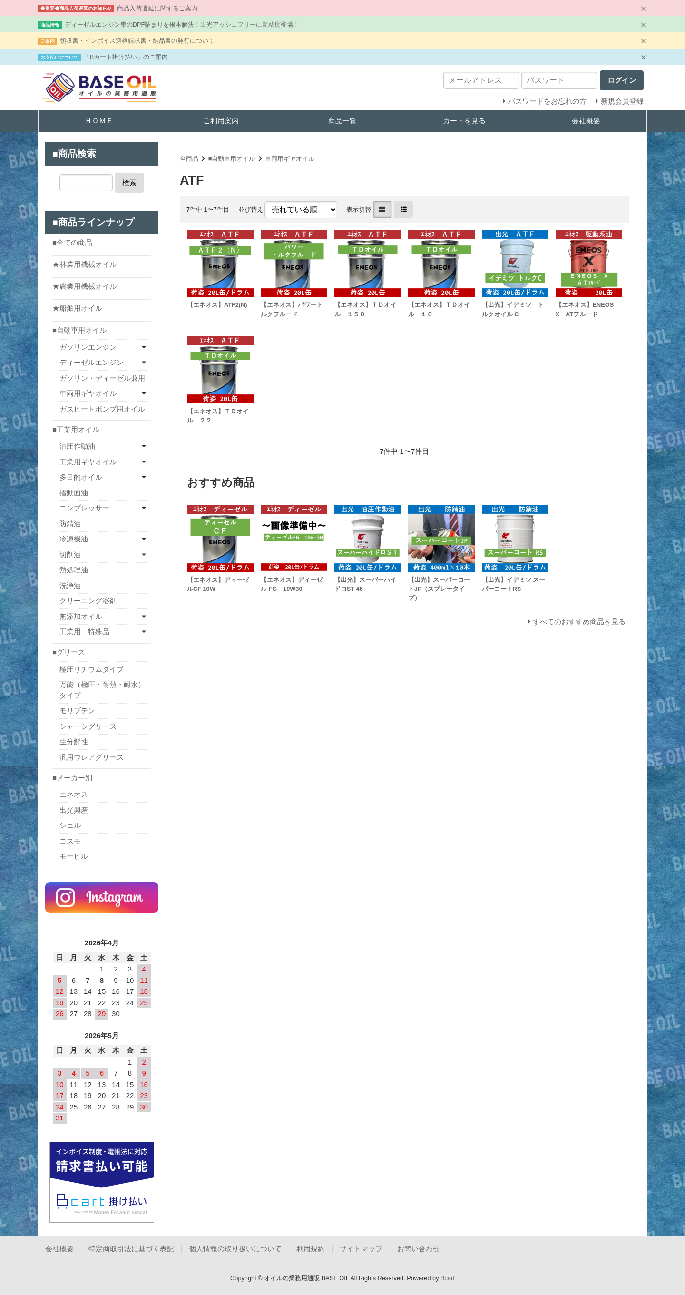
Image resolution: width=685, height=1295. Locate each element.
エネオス (73, 794)
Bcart (447, 1278)
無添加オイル (80, 616)
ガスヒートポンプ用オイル (102, 409)
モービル (73, 856)
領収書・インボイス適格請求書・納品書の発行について (137, 40)
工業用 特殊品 (84, 632)
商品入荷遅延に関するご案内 (157, 8)
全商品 (189, 158)
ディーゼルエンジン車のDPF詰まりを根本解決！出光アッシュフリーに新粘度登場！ (182, 24)
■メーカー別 (72, 778)
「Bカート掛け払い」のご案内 (126, 56)
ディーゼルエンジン (91, 362)
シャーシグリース (88, 726)
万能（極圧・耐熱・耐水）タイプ (102, 689)
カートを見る (464, 121)
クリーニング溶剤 (88, 601)
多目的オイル (80, 477)
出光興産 (73, 810)
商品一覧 (342, 121)
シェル (70, 825)
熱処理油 (73, 570)
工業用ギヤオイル (88, 462)
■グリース (68, 652)
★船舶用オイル (77, 308)
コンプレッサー (84, 508)
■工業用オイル (75, 429)
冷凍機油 (73, 539)
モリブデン (77, 710)
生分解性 (73, 741)
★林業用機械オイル (84, 264)
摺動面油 (73, 493)
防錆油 (70, 524)
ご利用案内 (221, 121)
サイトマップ (361, 1249)
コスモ (70, 841)
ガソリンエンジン (88, 347)
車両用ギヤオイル (289, 158)
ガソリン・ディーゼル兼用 (102, 378)
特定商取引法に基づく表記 (131, 1249)
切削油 (70, 554)
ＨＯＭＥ (99, 121)
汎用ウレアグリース (91, 757)
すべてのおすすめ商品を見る (579, 622)
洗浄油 (70, 585)
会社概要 (586, 121)
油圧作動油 (77, 446)
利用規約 (310, 1249)
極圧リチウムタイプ (91, 669)
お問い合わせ (418, 1249)
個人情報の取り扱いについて (235, 1249)
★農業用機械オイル (84, 286)
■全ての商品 (72, 242)
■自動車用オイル (231, 158)
